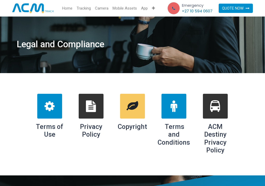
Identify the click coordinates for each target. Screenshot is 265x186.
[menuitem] (67, 8)
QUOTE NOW (235, 8)
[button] (153, 8)
